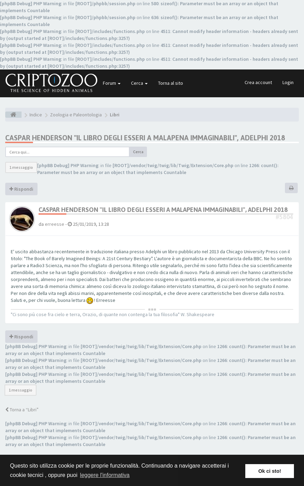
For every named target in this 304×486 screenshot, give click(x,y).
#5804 (284, 217)
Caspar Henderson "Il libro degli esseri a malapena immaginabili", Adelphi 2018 (145, 138)
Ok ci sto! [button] (269, 471)
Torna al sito (170, 83)
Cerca (139, 83)
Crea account (258, 82)
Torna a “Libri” (22, 409)
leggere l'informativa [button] (105, 475)
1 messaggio (21, 167)
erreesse (54, 224)
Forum (112, 83)
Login (288, 82)
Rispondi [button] (21, 189)
